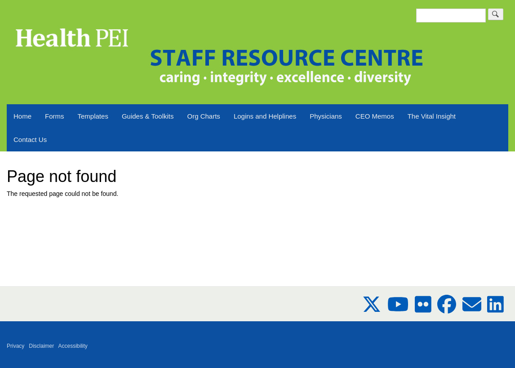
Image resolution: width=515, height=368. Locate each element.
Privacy (15, 346)
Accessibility (73, 346)
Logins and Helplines (265, 116)
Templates (93, 116)
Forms (54, 116)
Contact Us (30, 139)
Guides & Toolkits (148, 116)
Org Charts (203, 116)
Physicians (326, 116)
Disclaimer (41, 346)
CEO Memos (374, 116)
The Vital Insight (432, 116)
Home (22, 116)
